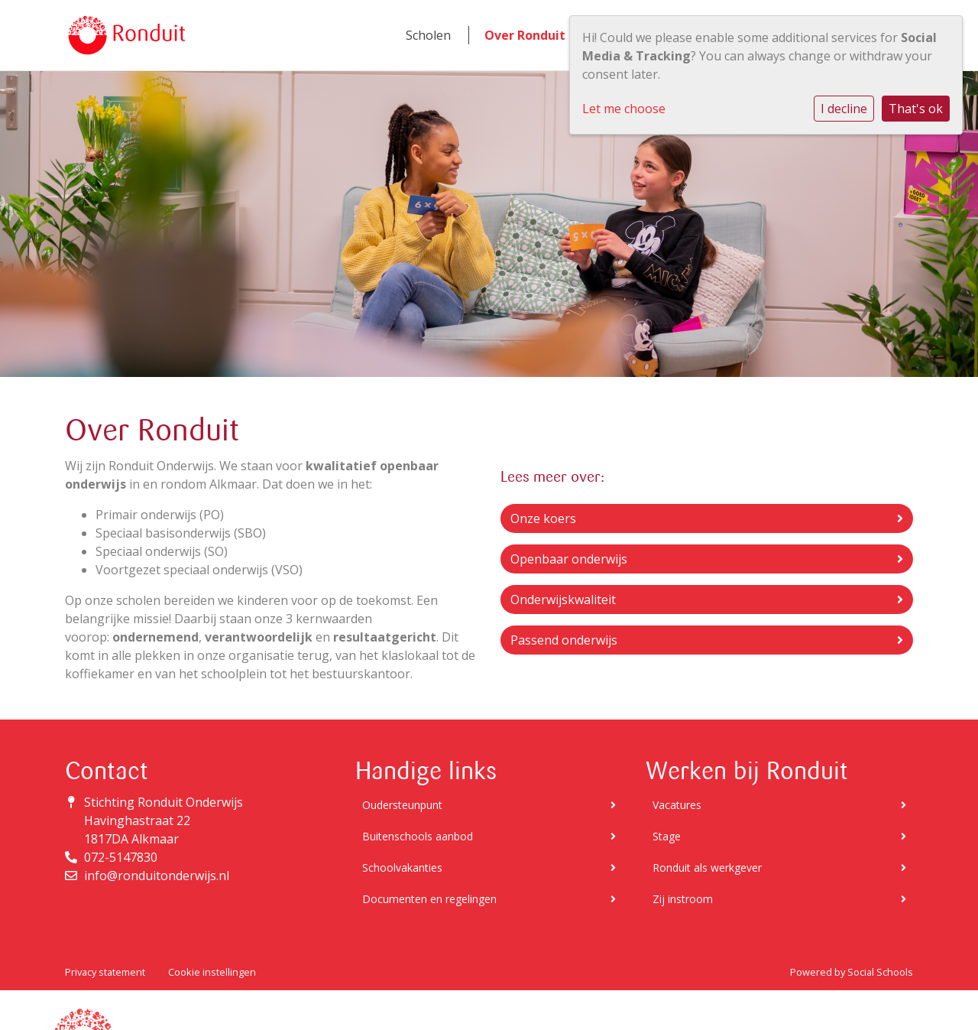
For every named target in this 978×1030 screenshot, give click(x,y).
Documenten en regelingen (489, 899)
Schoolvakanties (489, 867)
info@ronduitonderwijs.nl (156, 875)
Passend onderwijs (706, 640)
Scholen (428, 35)
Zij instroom (779, 899)
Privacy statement (105, 972)
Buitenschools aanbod (489, 836)
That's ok (916, 108)
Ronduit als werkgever (779, 867)
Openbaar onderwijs (706, 559)
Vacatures (779, 805)
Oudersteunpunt (489, 805)
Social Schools (880, 972)
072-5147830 (120, 857)
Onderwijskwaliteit (706, 599)
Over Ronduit (524, 35)
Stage (779, 836)
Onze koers (706, 518)
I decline (844, 108)
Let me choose (623, 108)
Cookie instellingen (212, 972)
